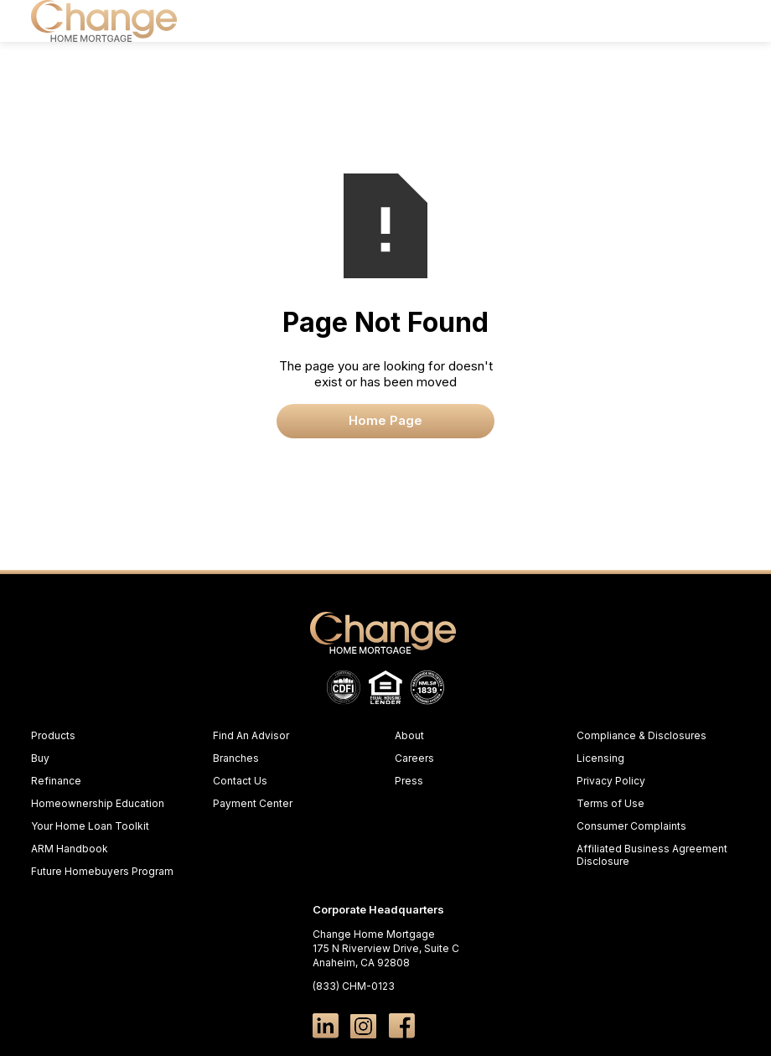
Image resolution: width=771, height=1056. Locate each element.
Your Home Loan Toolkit (90, 826)
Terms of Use (610, 803)
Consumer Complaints (631, 826)
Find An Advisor (251, 735)
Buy (40, 758)
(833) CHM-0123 (354, 986)
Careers (414, 758)
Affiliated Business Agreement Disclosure (652, 854)
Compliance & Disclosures (641, 735)
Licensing (600, 758)
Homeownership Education (97, 803)
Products (53, 735)
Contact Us (240, 780)
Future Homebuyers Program (102, 871)
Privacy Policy (611, 780)
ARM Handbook (69, 848)
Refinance (56, 780)
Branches (236, 758)
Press (409, 780)
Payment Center (252, 803)
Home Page (385, 420)
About (409, 735)
